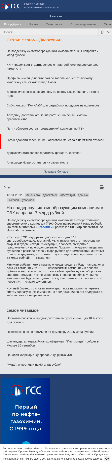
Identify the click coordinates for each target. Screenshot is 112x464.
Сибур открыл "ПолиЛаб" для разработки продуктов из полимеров (53, 105)
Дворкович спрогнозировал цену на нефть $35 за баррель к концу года (53, 93)
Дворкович (50, 195)
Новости (56, 16)
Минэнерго (33, 195)
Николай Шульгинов (21, 200)
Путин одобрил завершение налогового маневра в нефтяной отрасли (55, 140)
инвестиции (67, 195)
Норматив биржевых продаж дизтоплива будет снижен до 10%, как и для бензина (55, 320)
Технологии (54, 24)
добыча (83, 195)
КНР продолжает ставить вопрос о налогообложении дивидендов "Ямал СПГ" (52, 66)
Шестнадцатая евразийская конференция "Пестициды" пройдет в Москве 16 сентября (53, 343)
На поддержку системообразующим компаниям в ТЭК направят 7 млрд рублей (52, 53)
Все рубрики (12, 24)
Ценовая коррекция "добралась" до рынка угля (40, 355)
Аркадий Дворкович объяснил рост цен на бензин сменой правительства (47, 117)
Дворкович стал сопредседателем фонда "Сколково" (44, 152)
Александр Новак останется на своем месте (37, 162)
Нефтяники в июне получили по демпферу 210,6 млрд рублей (50, 331)
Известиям (44, 227)
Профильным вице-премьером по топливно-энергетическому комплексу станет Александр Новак (49, 80)
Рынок (33, 24)
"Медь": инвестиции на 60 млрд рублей (34, 364)
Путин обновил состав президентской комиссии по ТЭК (45, 128)
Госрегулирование (83, 24)
